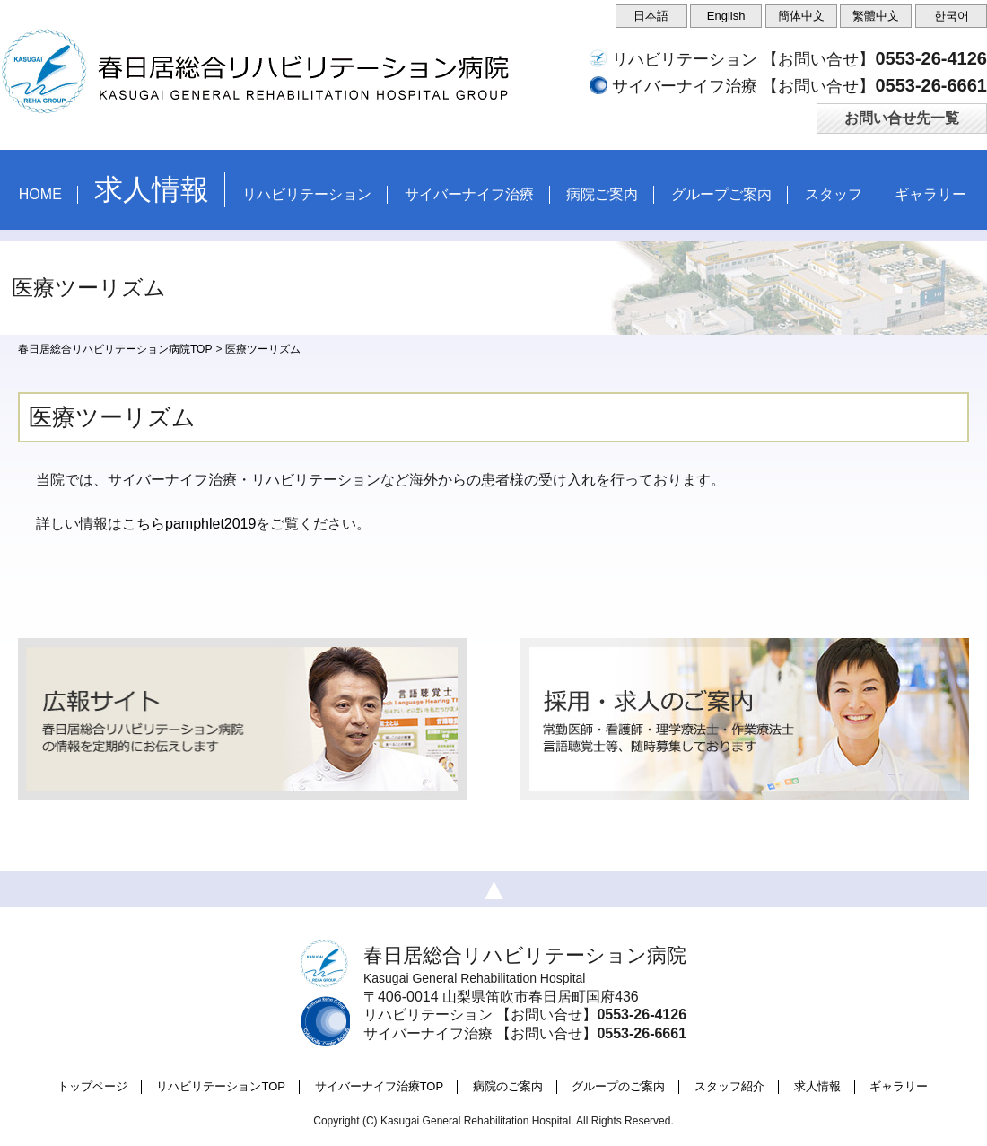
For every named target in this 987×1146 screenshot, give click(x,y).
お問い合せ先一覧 (901, 118)
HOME (40, 194)
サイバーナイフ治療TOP (379, 1086)
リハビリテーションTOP (220, 1086)
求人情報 (817, 1086)
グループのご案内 (618, 1086)
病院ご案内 (602, 194)
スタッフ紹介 (729, 1086)
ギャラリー (930, 194)
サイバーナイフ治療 (469, 194)
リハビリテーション (306, 194)
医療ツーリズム (263, 349)
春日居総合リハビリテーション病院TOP (115, 349)
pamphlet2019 (210, 523)
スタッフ (833, 194)
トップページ (92, 1086)
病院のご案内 (508, 1086)
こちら (143, 523)
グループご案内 (721, 194)
